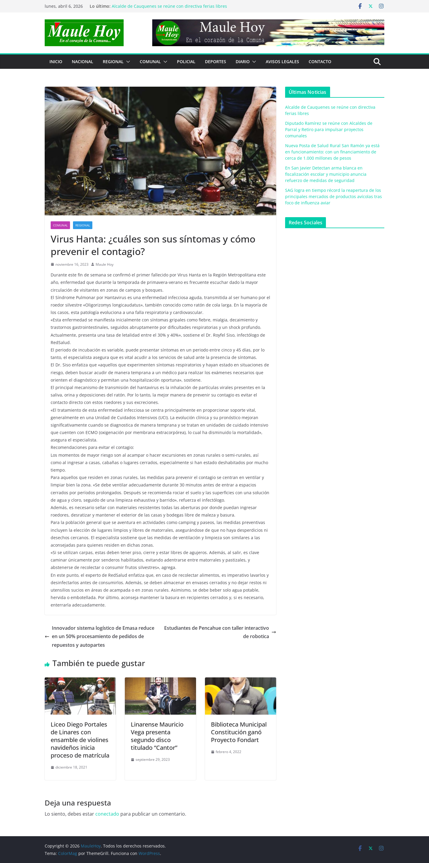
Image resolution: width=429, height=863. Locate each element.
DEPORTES (215, 61)
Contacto (320, 61)
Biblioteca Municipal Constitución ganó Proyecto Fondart (239, 732)
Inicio (55, 61)
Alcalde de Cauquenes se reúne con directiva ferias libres (169, 6)
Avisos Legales (282, 61)
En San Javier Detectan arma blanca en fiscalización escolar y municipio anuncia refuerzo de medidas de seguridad (325, 174)
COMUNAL (150, 61)
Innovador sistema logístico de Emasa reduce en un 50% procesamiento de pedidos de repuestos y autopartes (99, 637)
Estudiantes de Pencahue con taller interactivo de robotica (220, 632)
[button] (127, 61)
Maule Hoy (105, 264)
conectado (107, 814)
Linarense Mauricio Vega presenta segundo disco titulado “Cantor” (157, 736)
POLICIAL (186, 61)
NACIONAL (82, 61)
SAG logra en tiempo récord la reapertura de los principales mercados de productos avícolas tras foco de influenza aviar (333, 196)
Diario (243, 61)
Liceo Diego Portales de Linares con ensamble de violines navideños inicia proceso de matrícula (80, 739)
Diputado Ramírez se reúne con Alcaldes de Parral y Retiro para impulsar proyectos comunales (328, 129)
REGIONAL (113, 61)
